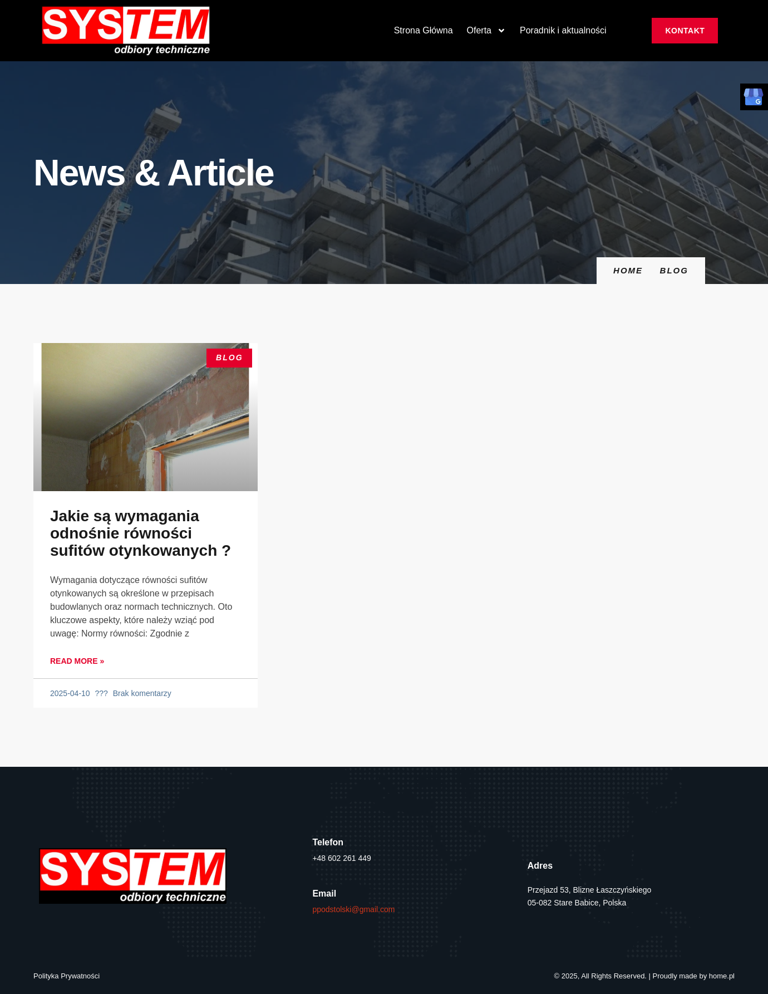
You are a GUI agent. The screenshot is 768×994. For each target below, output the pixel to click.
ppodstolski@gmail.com (353, 909)
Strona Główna (423, 30)
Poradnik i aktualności (563, 30)
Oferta (486, 31)
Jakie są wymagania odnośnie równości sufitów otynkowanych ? (140, 533)
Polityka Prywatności (66, 976)
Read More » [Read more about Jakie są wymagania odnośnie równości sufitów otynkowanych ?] (77, 661)
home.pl (722, 976)
